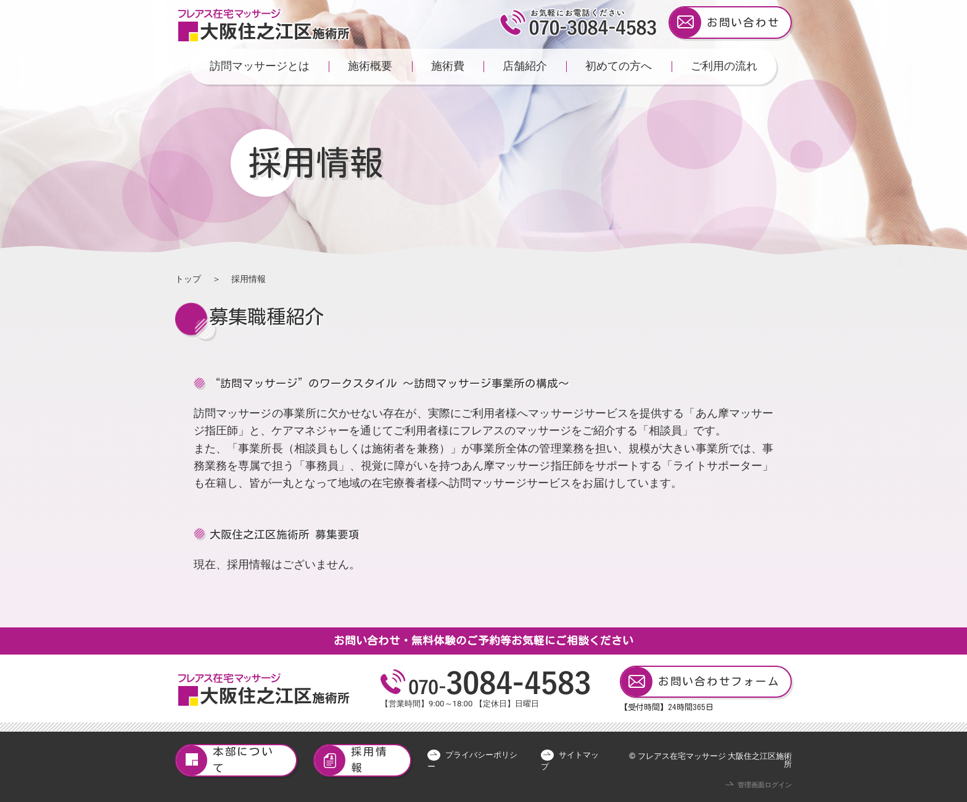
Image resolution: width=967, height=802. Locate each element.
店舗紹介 (525, 66)
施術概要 (370, 66)
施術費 (447, 66)
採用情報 (351, 760)
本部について (225, 760)
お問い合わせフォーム (700, 682)
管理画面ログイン (765, 785)
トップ (188, 279)
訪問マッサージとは (260, 66)
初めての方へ (618, 66)
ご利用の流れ (724, 66)
